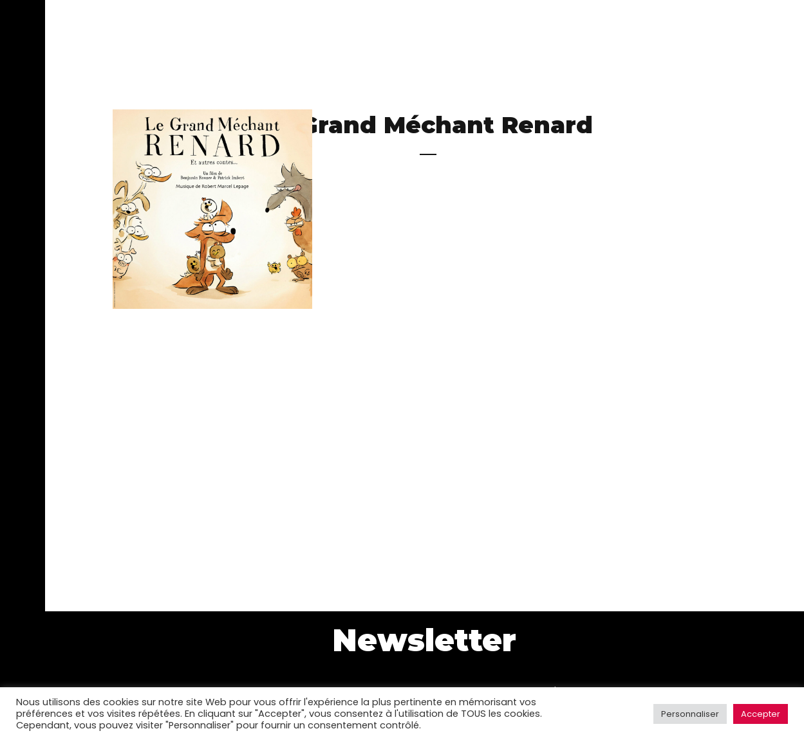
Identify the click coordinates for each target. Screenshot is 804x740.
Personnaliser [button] (690, 714)
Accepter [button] (760, 714)
